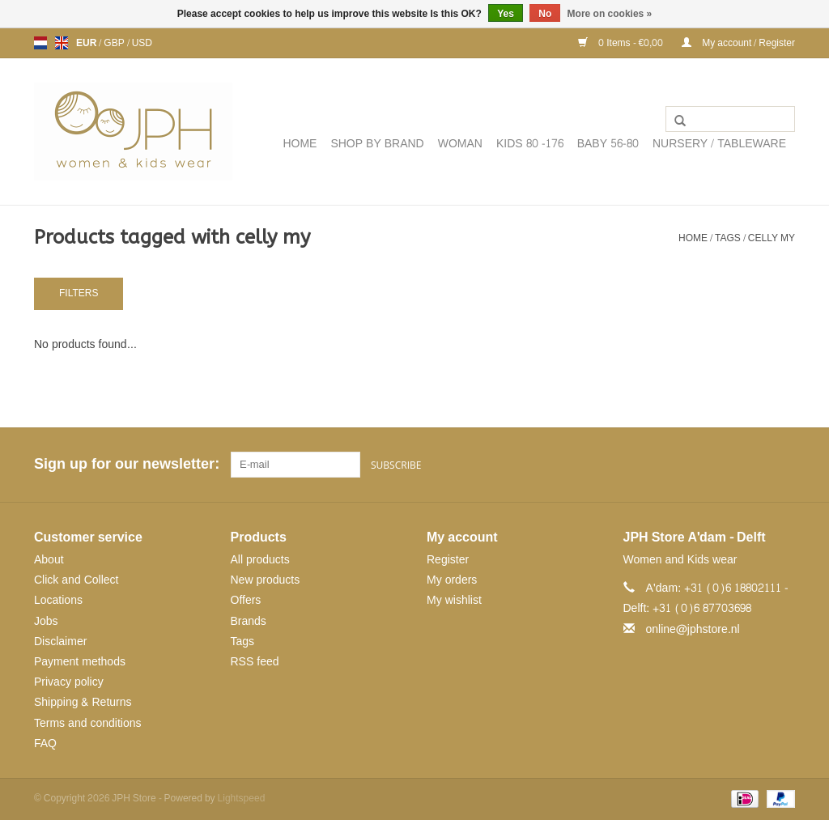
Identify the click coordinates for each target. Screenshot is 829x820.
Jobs (46, 620)
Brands (248, 620)
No (544, 13)
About (49, 560)
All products (260, 560)
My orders (452, 580)
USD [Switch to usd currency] (142, 43)
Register (448, 560)
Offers (246, 600)
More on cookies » (610, 13)
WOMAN (460, 144)
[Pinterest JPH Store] (753, 465)
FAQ (45, 743)
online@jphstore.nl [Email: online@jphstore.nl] (693, 628)
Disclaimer (60, 641)
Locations (58, 600)
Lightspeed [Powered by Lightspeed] (242, 798)
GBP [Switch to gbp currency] (115, 43)
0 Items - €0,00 (621, 43)
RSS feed (255, 662)
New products (265, 580)
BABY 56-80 (608, 144)
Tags (728, 238)
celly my (771, 238)
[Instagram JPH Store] (782, 465)
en (61, 42)
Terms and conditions (88, 722)
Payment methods (79, 662)
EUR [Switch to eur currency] (87, 43)
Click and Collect (76, 580)
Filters (78, 293)
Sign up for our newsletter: (126, 464)
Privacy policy (69, 682)
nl (40, 42)
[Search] (730, 119)
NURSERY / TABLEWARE (719, 144)
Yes (505, 13)
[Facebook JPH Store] (724, 465)
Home (300, 144)
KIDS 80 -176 (529, 144)
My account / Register (738, 43)
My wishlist (454, 600)
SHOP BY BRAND (376, 144)
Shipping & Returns (83, 702)
